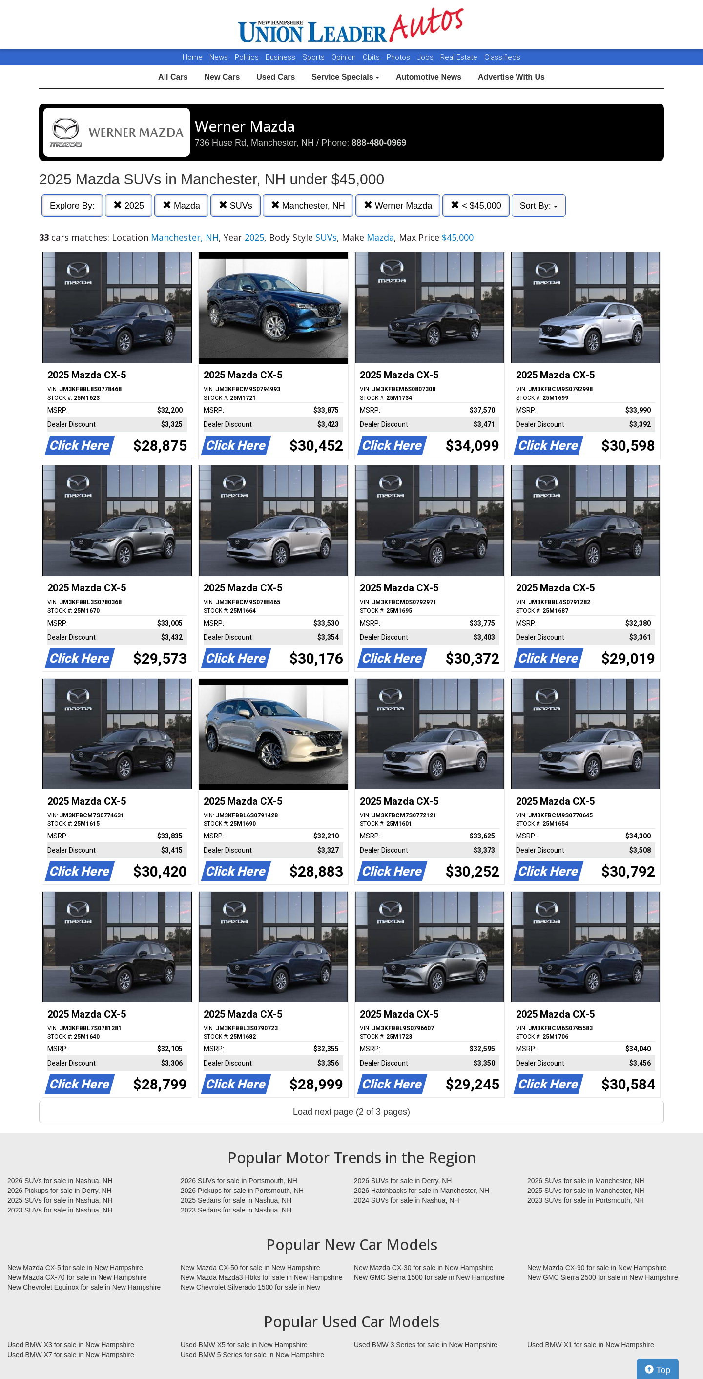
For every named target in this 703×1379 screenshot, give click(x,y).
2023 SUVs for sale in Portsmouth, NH (585, 1200)
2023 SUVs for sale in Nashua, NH (60, 1210)
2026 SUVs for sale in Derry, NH (403, 1181)
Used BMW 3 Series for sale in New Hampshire (425, 1345)
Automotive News (428, 77)
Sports (314, 57)
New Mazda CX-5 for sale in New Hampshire (75, 1268)
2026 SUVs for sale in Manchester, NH (585, 1181)
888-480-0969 (379, 142)
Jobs (426, 57)
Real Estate (459, 57)
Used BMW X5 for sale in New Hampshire (244, 1345)
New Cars (222, 77)
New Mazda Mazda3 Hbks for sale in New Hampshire (261, 1277)
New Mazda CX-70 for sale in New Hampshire (77, 1277)
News (218, 57)
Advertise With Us (511, 77)
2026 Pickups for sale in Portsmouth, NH (242, 1190)
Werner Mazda (398, 205)
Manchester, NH (308, 205)
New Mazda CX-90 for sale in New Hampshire (597, 1268)
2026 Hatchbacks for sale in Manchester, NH (421, 1190)
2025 (128, 205)
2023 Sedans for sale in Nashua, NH (236, 1210)
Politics (247, 57)
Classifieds (502, 57)
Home (193, 57)
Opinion (344, 57)
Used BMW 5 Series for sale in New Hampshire (252, 1354)
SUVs (235, 205)
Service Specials (345, 77)
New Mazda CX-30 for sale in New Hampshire (424, 1268)
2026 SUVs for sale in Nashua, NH (60, 1181)
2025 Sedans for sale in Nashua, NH (236, 1200)
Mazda (181, 205)
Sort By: (539, 205)
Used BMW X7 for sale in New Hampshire (70, 1354)
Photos (399, 57)
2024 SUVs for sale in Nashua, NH (406, 1200)
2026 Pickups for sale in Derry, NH (59, 1190)
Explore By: (72, 205)
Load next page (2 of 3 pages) (351, 1112)
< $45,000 (476, 205)
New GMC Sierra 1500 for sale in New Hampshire (429, 1277)
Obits (372, 57)
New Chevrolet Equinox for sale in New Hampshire (84, 1287)
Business (281, 57)
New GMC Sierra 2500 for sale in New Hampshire (602, 1277)
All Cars (172, 77)
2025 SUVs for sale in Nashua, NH (60, 1200)
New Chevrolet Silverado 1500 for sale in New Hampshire (250, 1287)
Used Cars (275, 77)
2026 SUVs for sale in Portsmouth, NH (239, 1181)
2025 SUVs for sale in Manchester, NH (585, 1190)
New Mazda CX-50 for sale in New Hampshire (250, 1268)
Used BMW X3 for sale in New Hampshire (70, 1345)
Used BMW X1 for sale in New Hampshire (590, 1345)
